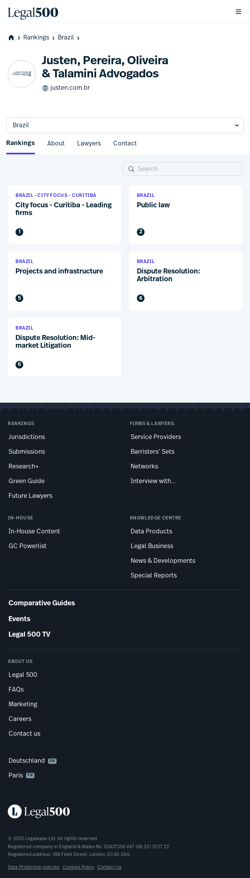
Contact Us (109, 867)
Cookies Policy (78, 867)
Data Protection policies (33, 867)
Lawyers (89, 143)
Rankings (39, 37)
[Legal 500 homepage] (125, 811)
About (56, 143)
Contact (125, 143)
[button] (65, 214)
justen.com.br (66, 88)
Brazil (69, 37)
